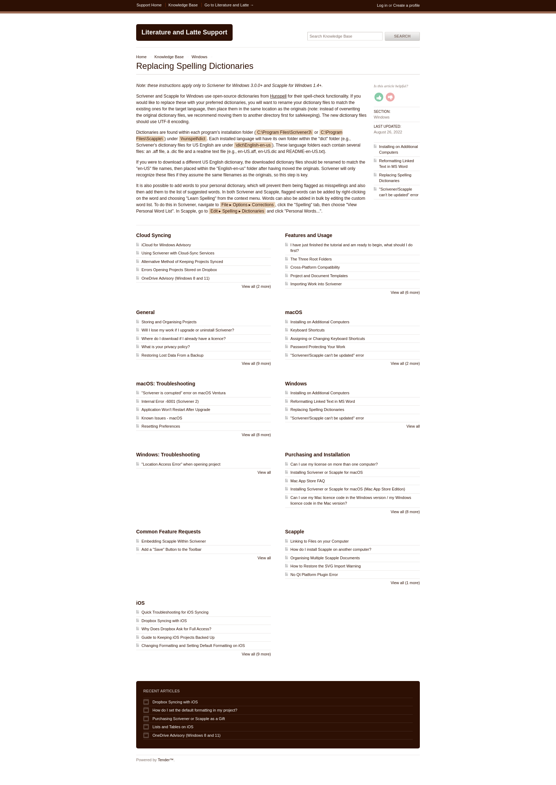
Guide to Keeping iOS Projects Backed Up (178, 637)
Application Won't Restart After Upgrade (175, 409)
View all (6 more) (405, 292)
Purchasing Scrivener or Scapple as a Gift (188, 719)
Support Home (149, 5)
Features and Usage (308, 235)
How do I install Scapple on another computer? (330, 549)
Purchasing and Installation (317, 454)
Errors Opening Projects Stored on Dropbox (179, 270)
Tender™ (166, 760)
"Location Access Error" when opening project (180, 464)
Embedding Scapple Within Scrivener (173, 541)
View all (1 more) (405, 583)
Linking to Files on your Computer (319, 541)
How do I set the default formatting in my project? (194, 710)
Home (141, 57)
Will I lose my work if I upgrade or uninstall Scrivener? (187, 330)
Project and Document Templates (319, 276)
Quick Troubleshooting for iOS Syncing (174, 612)
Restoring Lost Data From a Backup (172, 355)
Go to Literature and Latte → (229, 5)
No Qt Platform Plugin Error (314, 574)
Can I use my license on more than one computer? (334, 464)
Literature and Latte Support (184, 32)
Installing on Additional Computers (319, 322)
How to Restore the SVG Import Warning (325, 566)
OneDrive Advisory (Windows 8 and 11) (175, 278)
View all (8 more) (256, 435)
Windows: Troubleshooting (168, 454)
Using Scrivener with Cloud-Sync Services (177, 253)
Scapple (294, 531)
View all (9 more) (256, 363)
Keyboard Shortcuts (307, 330)
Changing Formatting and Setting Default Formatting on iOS (193, 645)
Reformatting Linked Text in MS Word (322, 401)
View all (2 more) (256, 286)
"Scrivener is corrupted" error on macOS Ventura (183, 393)
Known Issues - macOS (161, 418)
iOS (140, 603)
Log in (382, 5)
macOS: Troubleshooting (165, 383)
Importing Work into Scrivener (316, 284)
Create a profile (406, 5)
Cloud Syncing (153, 235)
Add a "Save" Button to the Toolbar (171, 549)
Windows (199, 57)
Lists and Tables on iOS (172, 727)
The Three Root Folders (311, 259)
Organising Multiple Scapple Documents (325, 558)
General (145, 312)
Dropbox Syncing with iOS (164, 621)
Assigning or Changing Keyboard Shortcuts (327, 338)
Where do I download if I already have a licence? (183, 338)
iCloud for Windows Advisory (166, 245)
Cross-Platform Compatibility (315, 267)
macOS (293, 312)
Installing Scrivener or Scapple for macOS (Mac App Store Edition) (347, 489)
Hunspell (278, 96)
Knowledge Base (183, 5)
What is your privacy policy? (165, 347)
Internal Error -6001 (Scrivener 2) (170, 401)
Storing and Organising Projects (168, 322)
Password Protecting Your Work (317, 347)
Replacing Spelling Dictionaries (317, 409)
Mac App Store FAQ (307, 481)
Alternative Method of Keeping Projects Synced (182, 261)
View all (413, 426)
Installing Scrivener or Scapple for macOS (326, 472)
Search (402, 36)
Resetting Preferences (160, 426)
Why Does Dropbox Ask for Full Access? (176, 629)
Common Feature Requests (168, 531)
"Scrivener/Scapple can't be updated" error (327, 355)
